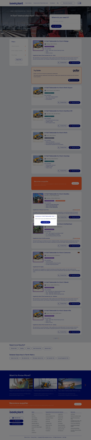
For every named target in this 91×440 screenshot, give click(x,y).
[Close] (55, 216)
